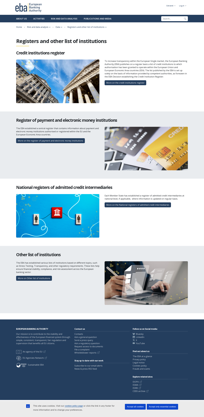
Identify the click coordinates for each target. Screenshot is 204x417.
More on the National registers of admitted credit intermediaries (137, 204)
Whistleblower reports (85, 352)
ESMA (135, 384)
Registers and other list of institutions (85, 27)
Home (19, 27)
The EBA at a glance (142, 356)
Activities (38, 18)
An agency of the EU (29, 351)
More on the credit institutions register (125, 82)
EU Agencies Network (30, 357)
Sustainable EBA (30, 364)
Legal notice (139, 362)
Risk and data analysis (64, 18)
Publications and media (97, 18)
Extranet (169, 5)
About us (21, 18)
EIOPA (136, 381)
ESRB (135, 388)
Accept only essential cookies (162, 407)
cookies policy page (74, 406)
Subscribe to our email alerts (88, 365)
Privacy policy (139, 359)
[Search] (185, 18)
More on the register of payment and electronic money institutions (50, 140)
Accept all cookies (135, 407)
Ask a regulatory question (87, 343)
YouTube (140, 343)
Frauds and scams (141, 368)
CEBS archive (139, 391)
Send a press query (83, 340)
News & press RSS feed (85, 368)
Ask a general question (85, 337)
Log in (181, 5)
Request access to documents (88, 346)
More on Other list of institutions (34, 278)
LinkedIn (140, 337)
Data (58, 27)
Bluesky (140, 334)
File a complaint (82, 349)
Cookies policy (140, 365)
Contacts (78, 334)
